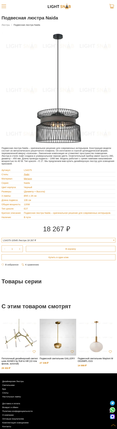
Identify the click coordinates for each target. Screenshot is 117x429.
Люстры (6, 25)
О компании (8, 415)
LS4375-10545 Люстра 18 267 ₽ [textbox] (19, 240)
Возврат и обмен (10, 407)
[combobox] (58, 240)
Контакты (6, 426)
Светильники (8, 385)
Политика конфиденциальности (17, 411)
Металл (28, 178)
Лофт (27, 174)
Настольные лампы (11, 396)
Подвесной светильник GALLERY (57, 358)
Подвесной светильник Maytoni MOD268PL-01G (95, 359)
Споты (5, 393)
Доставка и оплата (11, 403)
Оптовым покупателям (13, 419)
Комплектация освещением (15, 423)
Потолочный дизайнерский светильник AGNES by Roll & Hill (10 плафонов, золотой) (20, 361)
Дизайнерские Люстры (13, 381)
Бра (4, 389)
